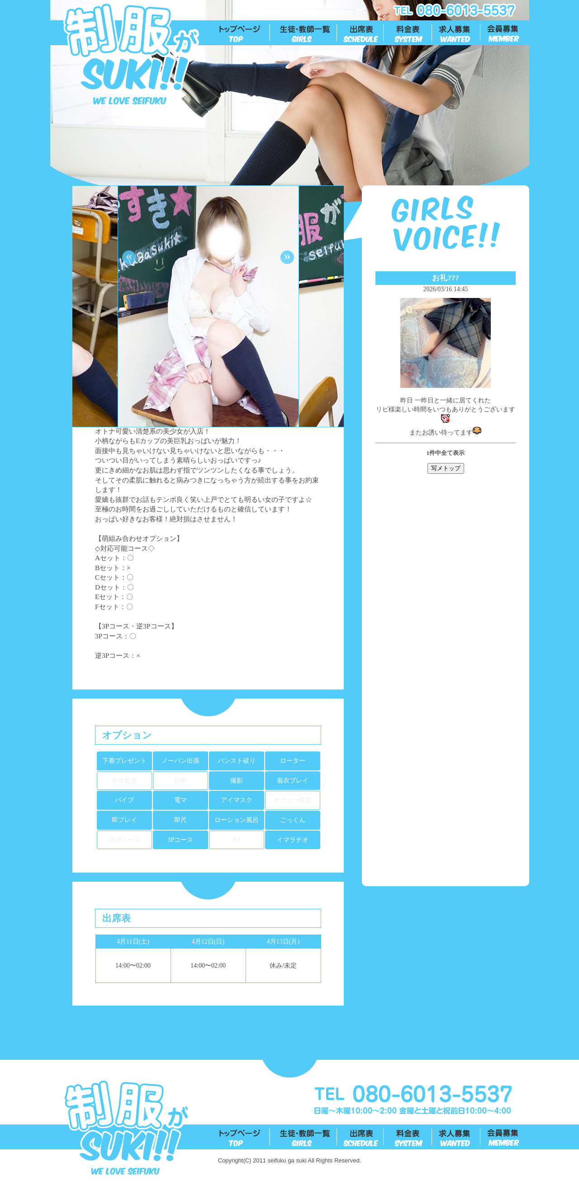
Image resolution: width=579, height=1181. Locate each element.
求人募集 (456, 33)
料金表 (408, 33)
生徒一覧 (303, 33)
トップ (244, 33)
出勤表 (360, 33)
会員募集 (505, 33)
